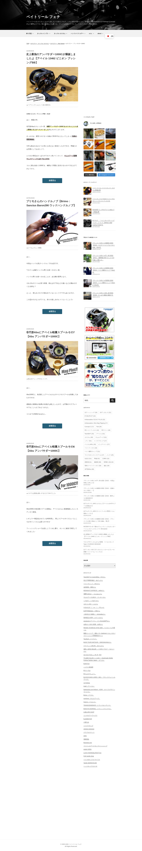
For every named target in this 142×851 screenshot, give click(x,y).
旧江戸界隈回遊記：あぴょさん (93, 580)
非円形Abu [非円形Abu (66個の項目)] (89, 469)
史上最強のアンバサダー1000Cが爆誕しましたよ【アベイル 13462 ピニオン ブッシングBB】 (51, 58)
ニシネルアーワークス (90, 715)
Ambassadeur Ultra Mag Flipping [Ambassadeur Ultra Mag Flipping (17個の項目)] (96, 423)
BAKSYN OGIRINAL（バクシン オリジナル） (98, 709)
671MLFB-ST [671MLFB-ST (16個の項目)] (90, 416)
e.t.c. (91, 33)
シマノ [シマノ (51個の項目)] (88, 441)
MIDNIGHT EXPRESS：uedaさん (94, 590)
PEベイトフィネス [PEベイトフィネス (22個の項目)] (92, 430)
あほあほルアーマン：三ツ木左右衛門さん (97, 621)
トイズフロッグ (88, 725)
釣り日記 (30, 33)
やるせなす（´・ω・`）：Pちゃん (94, 607)
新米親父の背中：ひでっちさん (93, 617)
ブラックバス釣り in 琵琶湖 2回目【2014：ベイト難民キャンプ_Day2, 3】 (103, 270)
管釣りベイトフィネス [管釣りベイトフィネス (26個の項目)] (93, 465)
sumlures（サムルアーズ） (92, 698)
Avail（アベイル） (89, 686)
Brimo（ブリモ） (89, 695)
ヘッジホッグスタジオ (90, 766)
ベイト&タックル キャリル (92, 759)
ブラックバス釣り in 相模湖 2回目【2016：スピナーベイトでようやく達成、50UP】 (103, 245)
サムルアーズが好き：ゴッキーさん (95, 597)
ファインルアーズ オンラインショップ (95, 746)
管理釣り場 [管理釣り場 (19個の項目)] (108, 462)
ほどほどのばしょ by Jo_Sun (92, 654)
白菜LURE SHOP (89, 712)
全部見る (52, 180)
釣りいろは (87, 670)
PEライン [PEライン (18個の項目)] (105, 430)
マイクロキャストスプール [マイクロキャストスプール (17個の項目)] (94, 455)
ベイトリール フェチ (43, 17)
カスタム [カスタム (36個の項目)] (89, 437)
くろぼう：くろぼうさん (91, 600)
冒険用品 (86, 739)
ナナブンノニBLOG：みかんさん (94, 645)
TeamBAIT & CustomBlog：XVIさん (95, 577)
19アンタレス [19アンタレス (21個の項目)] (105, 412)
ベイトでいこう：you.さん (92, 583)
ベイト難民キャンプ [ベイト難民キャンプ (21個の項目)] (92, 451)
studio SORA (88, 749)
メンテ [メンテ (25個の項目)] (110, 455)
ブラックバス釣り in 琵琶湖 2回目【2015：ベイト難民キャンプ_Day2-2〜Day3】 (103, 283)
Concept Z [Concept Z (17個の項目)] (89, 426)
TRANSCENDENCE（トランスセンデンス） (97, 705)
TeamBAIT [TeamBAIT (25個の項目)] (89, 434)
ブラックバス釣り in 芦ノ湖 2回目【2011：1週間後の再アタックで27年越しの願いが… (103, 258)
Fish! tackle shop (89, 756)
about (100, 33)
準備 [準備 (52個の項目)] (97, 458)
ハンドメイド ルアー (78, 33)
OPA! (85, 736)
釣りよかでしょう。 (90, 674)
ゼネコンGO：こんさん (91, 604)
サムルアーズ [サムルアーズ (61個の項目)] (101, 437)
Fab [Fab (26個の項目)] (99, 426)
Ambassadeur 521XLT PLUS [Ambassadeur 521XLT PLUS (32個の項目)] (95, 419)
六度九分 (86, 722)
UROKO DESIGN (89, 729)
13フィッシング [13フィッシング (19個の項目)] (91, 412)
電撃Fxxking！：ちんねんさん (93, 594)
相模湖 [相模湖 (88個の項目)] (97, 462)
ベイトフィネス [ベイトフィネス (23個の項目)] (91, 448)
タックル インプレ (44, 33)
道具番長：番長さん (90, 587)
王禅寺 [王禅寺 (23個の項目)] (105, 458)
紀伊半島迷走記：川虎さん (92, 611)
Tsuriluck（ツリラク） (90, 639)
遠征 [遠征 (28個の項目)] (106, 465)
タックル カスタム (60, 33)
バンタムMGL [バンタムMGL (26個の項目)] (90, 444)
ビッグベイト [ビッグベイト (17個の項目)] (104, 444)
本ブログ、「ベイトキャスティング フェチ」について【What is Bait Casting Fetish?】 (103, 223)
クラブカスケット (89, 732)
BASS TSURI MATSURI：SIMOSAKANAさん (97, 642)
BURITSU (87, 663)
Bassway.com (88, 742)
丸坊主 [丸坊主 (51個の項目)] (88, 458)
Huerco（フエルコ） (90, 702)
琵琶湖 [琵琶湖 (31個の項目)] (88, 462)
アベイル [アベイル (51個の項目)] (100, 434)
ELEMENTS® (88, 719)
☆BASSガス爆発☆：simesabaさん (95, 614)
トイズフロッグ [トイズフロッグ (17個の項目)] (100, 441)
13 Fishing (87, 683)
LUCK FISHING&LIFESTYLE (92, 753)
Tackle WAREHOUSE (90, 763)
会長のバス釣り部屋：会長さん (93, 624)
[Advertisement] (99, 79)
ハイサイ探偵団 (88, 667)
